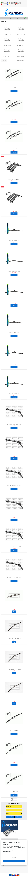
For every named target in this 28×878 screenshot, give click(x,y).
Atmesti (14, 857)
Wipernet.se (12, 3)
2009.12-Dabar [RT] (21, 56)
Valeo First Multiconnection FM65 (14, 454)
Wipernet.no (3, 4)
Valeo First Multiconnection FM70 (14, 424)
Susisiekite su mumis (10, 1)
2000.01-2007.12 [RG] (21, 45)
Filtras (4, 60)
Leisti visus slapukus (14, 861)
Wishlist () (3, 6)
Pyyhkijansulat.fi (10, 4)
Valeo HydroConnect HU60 (14, 301)
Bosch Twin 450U (14, 791)
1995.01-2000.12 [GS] (21, 34)
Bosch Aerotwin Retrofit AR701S (14, 179)
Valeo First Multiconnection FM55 (14, 516)
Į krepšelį (14, 91)
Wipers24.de (18, 4)
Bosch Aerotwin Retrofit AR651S (14, 209)
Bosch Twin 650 (14, 118)
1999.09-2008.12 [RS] (7, 45)
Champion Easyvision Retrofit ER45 (14, 699)
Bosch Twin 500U (14, 761)
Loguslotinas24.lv (4, 3)
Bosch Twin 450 (14, 148)
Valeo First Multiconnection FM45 (14, 577)
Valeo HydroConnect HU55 (14, 332)
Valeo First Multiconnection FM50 (14, 546)
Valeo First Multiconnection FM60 (14, 485)
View (14, 611)
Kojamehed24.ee (17, 2)
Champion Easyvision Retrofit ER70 (14, 638)
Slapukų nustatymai (14, 854)
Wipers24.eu (10, 2)
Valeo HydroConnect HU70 (14, 240)
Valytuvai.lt (3, 2)
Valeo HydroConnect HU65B (14, 271)
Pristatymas (3, 1)
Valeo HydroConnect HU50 (14, 363)
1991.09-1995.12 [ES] (7, 34)
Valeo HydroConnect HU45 (14, 393)
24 (25, 60)
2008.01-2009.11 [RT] (7, 56)
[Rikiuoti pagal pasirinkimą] (20, 60)
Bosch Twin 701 (14, 87)
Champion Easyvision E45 (14, 607)
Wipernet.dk (18, 3)
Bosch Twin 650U (14, 730)
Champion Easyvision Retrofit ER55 (14, 669)
